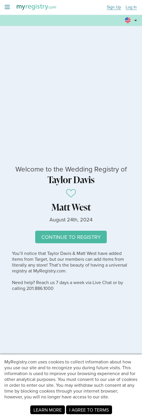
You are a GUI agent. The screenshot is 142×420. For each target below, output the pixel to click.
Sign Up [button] (114, 7)
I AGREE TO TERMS (89, 410)
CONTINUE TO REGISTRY (71, 237)
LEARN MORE (47, 410)
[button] (132, 18)
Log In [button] (131, 7)
